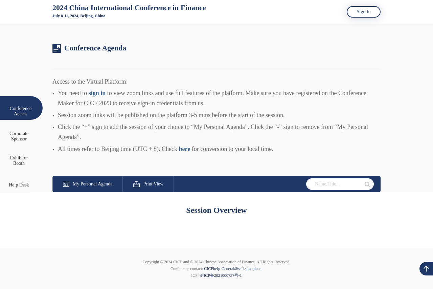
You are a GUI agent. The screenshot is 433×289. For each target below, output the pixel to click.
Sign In (364, 11)
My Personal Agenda (87, 184)
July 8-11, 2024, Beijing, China (78, 16)
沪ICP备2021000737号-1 (221, 275)
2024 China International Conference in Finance (129, 7)
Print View (148, 184)
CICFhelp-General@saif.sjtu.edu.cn (233, 268)
